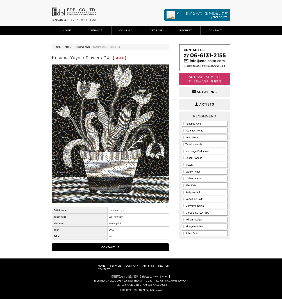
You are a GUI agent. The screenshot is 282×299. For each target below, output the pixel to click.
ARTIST (68, 47)
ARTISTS (204, 104)
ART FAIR (156, 30)
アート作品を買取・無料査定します (197, 15)
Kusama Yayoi (83, 47)
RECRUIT (185, 30)
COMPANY (126, 30)
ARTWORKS (204, 92)
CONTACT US (110, 247)
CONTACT (215, 30)
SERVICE (96, 30)
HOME (67, 30)
